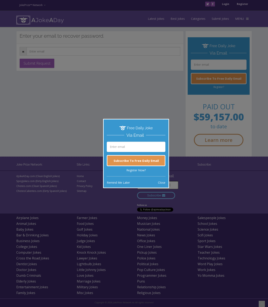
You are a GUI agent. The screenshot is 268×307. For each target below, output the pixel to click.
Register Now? (136, 170)
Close (161, 182)
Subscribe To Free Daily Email (136, 161)
